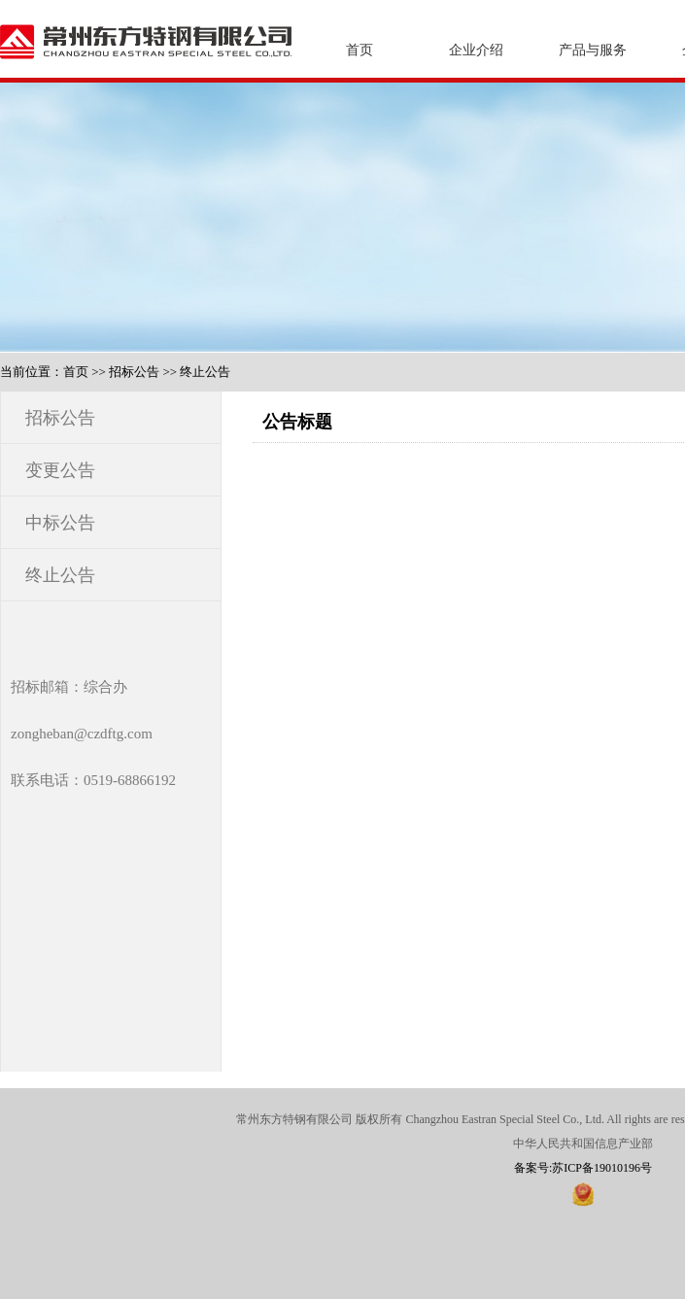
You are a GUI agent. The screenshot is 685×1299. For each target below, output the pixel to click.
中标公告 (60, 522)
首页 (359, 50)
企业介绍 (476, 50)
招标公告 (134, 371)
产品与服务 (593, 50)
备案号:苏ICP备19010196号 (583, 1168)
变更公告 (60, 470)
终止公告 (205, 371)
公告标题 (297, 421)
